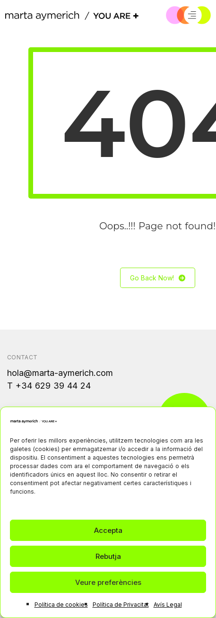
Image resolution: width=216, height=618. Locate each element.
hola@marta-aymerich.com (60, 373)
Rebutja (108, 556)
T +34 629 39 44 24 (49, 386)
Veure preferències (108, 582)
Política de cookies (61, 604)
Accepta (108, 530)
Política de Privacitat (121, 604)
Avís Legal (168, 604)
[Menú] (191, 15)
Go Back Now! (157, 278)
